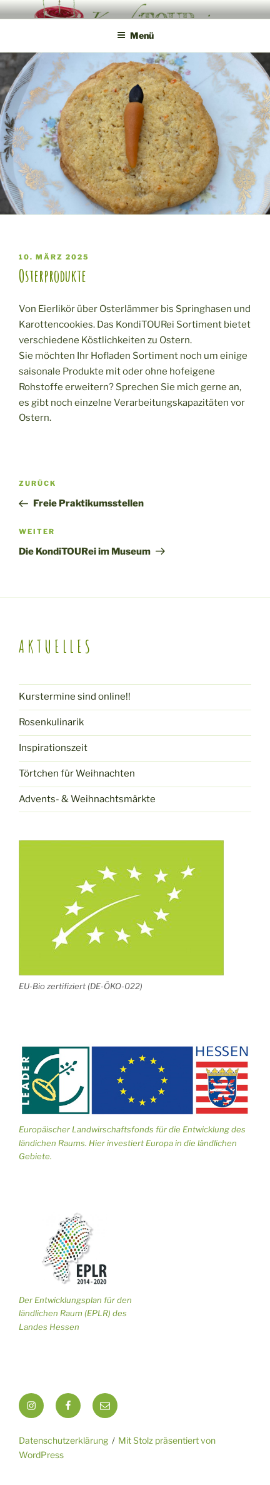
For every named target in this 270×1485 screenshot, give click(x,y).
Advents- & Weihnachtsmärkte (87, 799)
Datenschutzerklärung (63, 1440)
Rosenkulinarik (51, 722)
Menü (135, 35)
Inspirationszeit (53, 747)
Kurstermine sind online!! (75, 696)
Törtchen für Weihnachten (77, 773)
